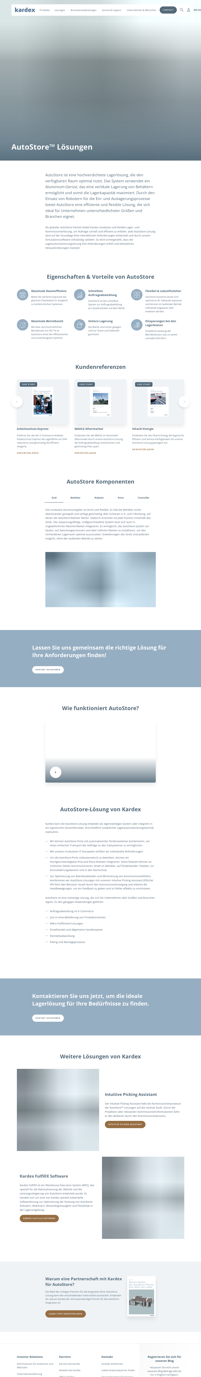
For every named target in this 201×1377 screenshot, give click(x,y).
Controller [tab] (143, 497)
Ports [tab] (121, 497)
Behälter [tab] (75, 497)
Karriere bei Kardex (69, 1364)
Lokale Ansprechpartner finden (118, 1370)
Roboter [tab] (99, 497)
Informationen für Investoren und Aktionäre (35, 1365)
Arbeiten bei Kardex (69, 1370)
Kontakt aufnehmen (112, 1364)
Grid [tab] (54, 497)
